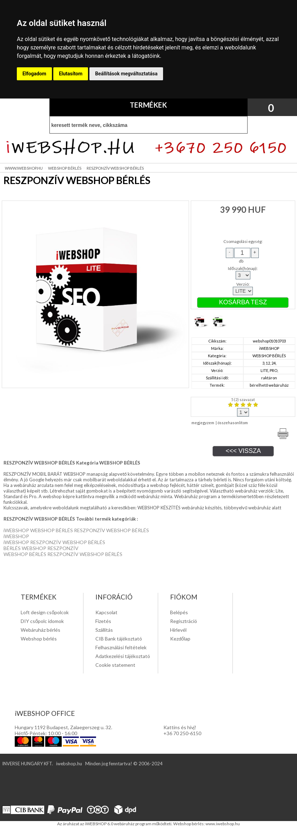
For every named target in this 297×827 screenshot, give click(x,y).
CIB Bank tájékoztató (118, 639)
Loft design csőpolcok (45, 612)
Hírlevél (178, 630)
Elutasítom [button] (70, 73)
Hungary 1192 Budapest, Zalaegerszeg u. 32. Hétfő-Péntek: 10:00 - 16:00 (63, 730)
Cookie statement (115, 665)
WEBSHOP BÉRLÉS (64, 168)
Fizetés (103, 621)
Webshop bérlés (39, 639)
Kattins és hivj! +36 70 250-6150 (182, 730)
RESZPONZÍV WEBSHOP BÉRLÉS (115, 168)
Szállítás (104, 630)
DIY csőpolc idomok (42, 621)
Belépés (179, 612)
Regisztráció (183, 621)
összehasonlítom (232, 422)
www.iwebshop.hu (222, 823)
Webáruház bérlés (40, 630)
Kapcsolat (106, 612)
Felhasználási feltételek (121, 647)
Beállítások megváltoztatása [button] (126, 73)
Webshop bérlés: (189, 823)
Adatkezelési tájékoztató (122, 656)
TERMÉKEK (148, 105)
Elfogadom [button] (34, 73)
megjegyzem (202, 422)
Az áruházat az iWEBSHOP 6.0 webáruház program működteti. (115, 823)
